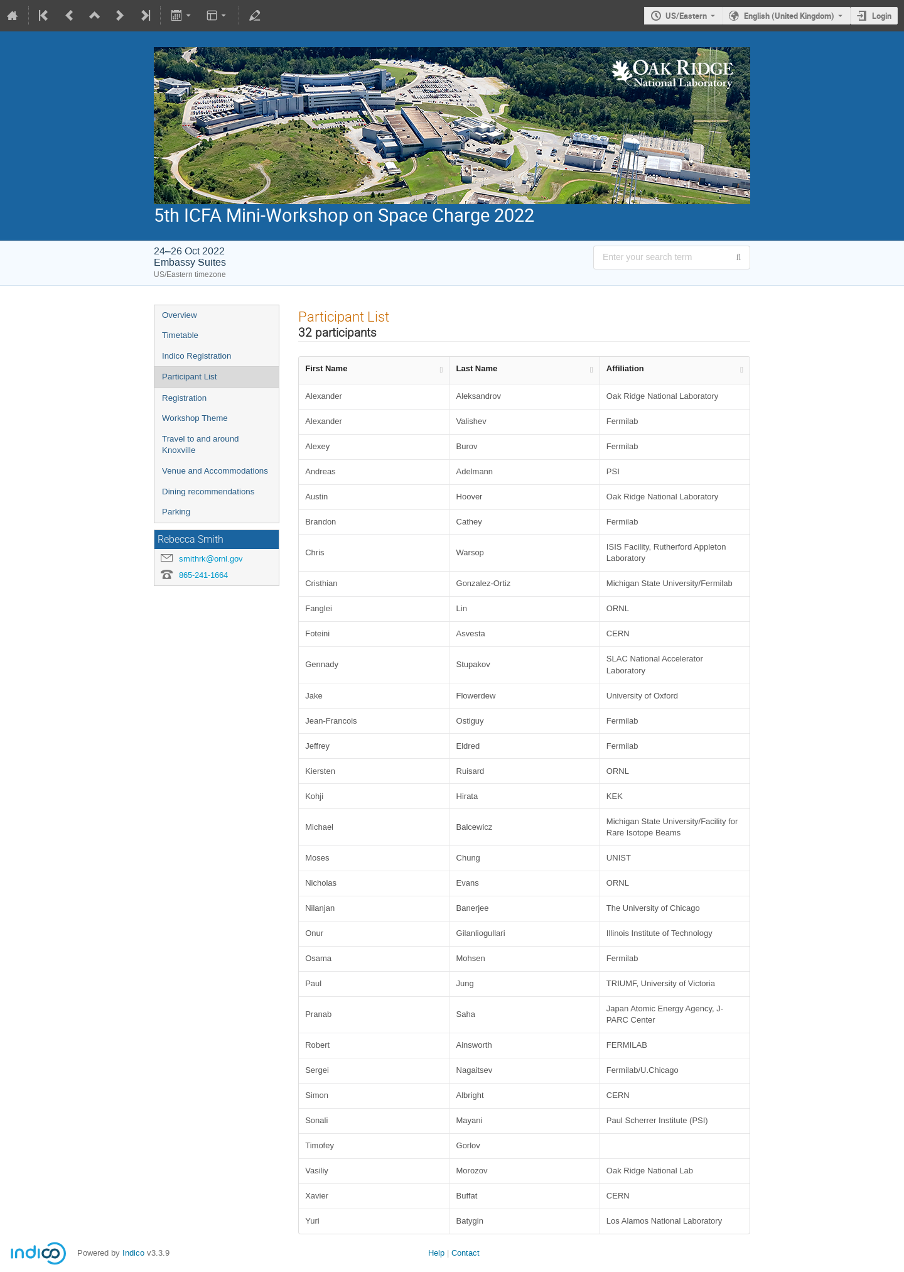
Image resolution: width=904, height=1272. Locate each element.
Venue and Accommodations (215, 471)
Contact (465, 1253)
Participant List (189, 376)
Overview (179, 315)
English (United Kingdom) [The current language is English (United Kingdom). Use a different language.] (789, 15)
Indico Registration (196, 356)
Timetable (180, 335)
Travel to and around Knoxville (200, 444)
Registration (184, 398)
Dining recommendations (208, 491)
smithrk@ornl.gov (211, 558)
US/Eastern (686, 15)
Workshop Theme (195, 418)
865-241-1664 (203, 575)
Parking (176, 511)
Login (881, 15)
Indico (133, 1253)
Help (436, 1253)
